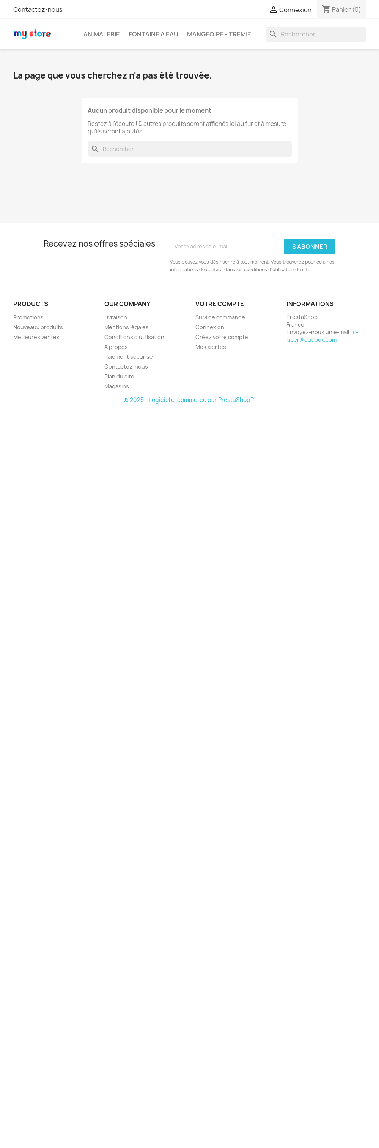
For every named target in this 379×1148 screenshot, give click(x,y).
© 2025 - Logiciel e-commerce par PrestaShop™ (190, 400)
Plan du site (119, 376)
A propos (116, 346)
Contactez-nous (38, 9)
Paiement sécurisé (128, 356)
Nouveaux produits (38, 327)
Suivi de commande (220, 317)
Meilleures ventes (36, 337)
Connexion (209, 327)
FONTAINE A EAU (153, 34)
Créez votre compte (221, 337)
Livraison (115, 317)
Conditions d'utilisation (134, 337)
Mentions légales (126, 327)
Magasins (116, 386)
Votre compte (219, 304)
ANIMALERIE (101, 34)
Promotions (28, 317)
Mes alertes (210, 346)
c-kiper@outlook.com (322, 335)
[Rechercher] (316, 34)
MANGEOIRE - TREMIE (219, 34)
